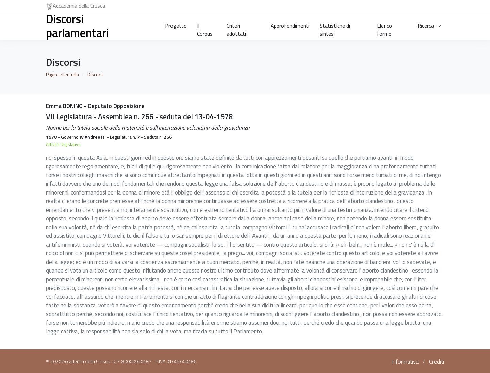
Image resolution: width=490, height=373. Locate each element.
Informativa (405, 361)
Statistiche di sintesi (335, 28)
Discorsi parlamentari (77, 26)
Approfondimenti (290, 25)
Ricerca (426, 25)
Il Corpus (205, 28)
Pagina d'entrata (62, 74)
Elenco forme (384, 28)
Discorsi (95, 74)
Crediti (436, 361)
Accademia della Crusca (75, 6)
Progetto (176, 25)
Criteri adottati (236, 28)
